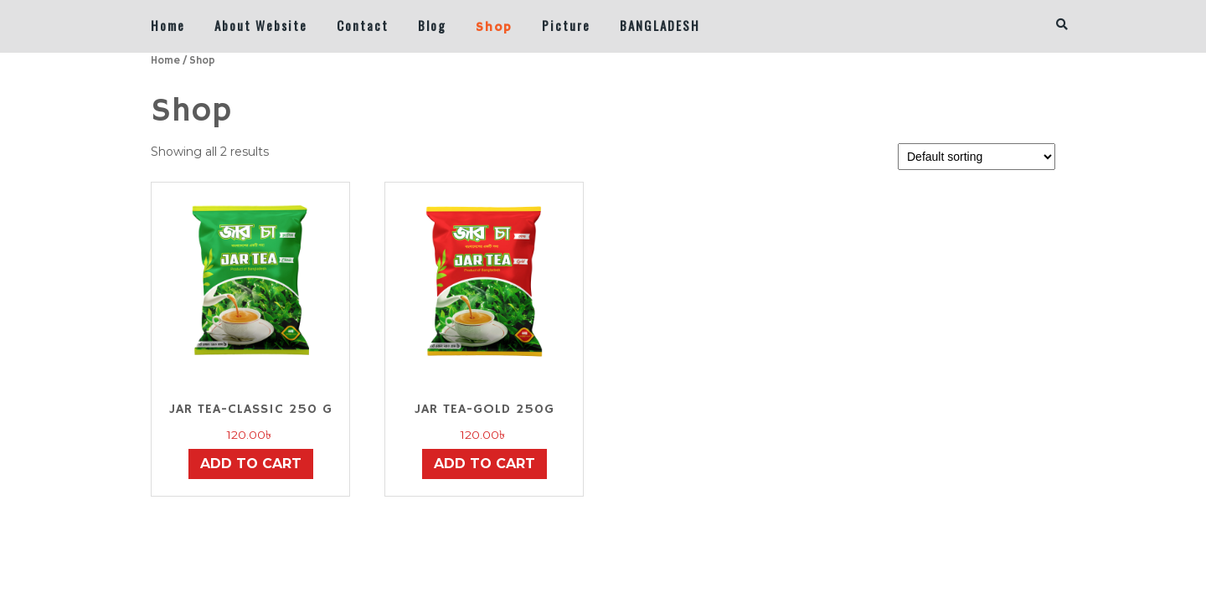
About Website (260, 25)
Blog (432, 25)
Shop (494, 27)
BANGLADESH (660, 25)
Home (168, 25)
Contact (363, 25)
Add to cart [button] (251, 464)
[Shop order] (976, 156)
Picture (566, 25)
